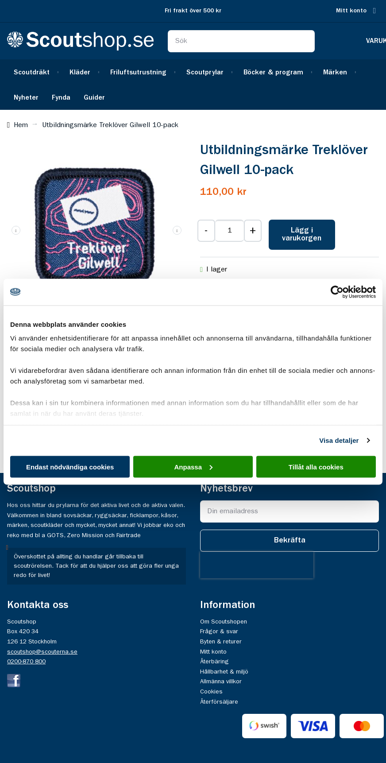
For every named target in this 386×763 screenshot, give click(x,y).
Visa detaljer (339, 440)
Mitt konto (351, 10)
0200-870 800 (26, 661)
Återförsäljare (219, 702)
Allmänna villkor (221, 681)
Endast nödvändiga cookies (70, 466)
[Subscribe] (289, 541)
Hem (21, 125)
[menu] (193, 84)
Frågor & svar (219, 631)
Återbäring (214, 661)
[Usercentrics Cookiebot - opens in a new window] (337, 291)
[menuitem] (35, 72)
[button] (177, 230)
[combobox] (241, 41)
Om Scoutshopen (223, 621)
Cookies (211, 691)
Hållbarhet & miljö (224, 671)
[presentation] (256, 565)
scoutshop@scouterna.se (42, 652)
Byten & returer (221, 641)
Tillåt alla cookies (316, 466)
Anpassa (193, 466)
